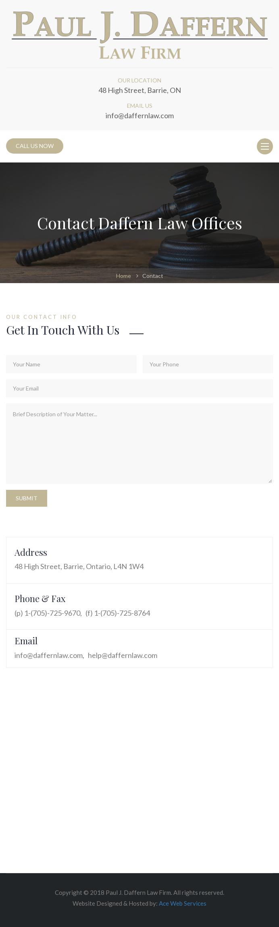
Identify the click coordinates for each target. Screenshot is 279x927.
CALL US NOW (35, 145)
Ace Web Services (182, 903)
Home (123, 275)
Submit (26, 498)
